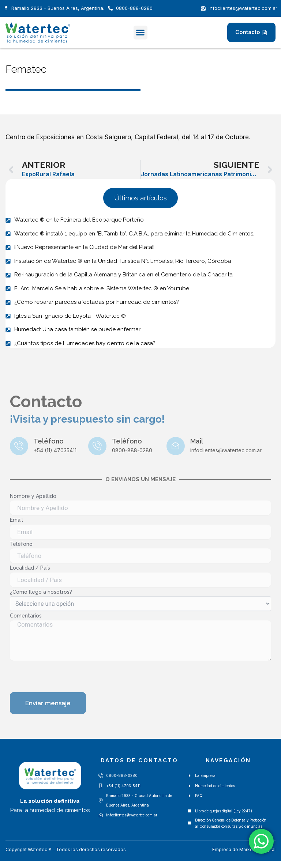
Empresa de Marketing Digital (244, 849)
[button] (140, 32)
